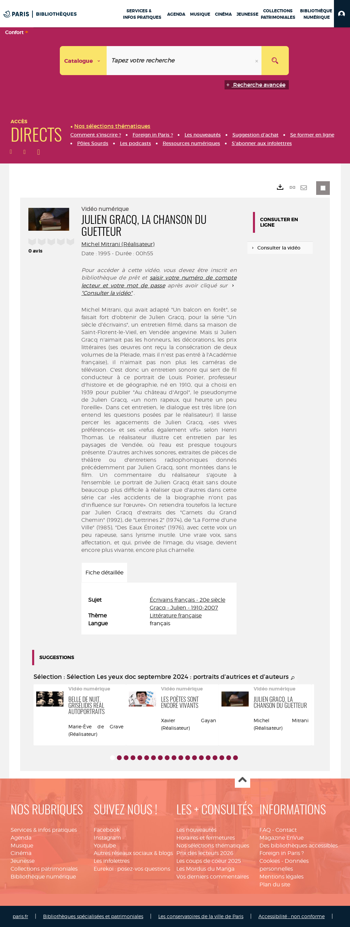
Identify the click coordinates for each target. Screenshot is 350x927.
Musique (22, 845)
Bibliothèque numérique (43, 876)
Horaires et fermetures (205, 838)
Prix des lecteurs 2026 (204, 853)
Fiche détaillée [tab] (104, 572)
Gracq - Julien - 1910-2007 (184, 607)
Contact (286, 830)
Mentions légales (281, 876)
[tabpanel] (159, 611)
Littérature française (176, 615)
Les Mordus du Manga (205, 869)
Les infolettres (112, 861)
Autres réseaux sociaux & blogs (133, 853)
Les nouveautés (196, 830)
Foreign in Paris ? (281, 853)
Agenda (21, 838)
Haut (242, 780)
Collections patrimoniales (44, 869)
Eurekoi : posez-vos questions (132, 869)
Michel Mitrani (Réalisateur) (117, 244)
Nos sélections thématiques (212, 845)
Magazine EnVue (281, 838)
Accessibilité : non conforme (291, 916)
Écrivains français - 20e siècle (187, 600)
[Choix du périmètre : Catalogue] (83, 60)
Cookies (269, 861)
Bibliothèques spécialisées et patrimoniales (93, 916)
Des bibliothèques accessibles (298, 845)
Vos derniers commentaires (212, 876)
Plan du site (274, 884)
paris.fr (20, 916)
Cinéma (21, 853)
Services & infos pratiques (44, 830)
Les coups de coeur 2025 (208, 861)
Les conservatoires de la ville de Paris (200, 916)
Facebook (107, 830)
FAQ (265, 830)
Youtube (105, 845)
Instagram (107, 838)
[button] (342, 13)
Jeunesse (23, 861)
